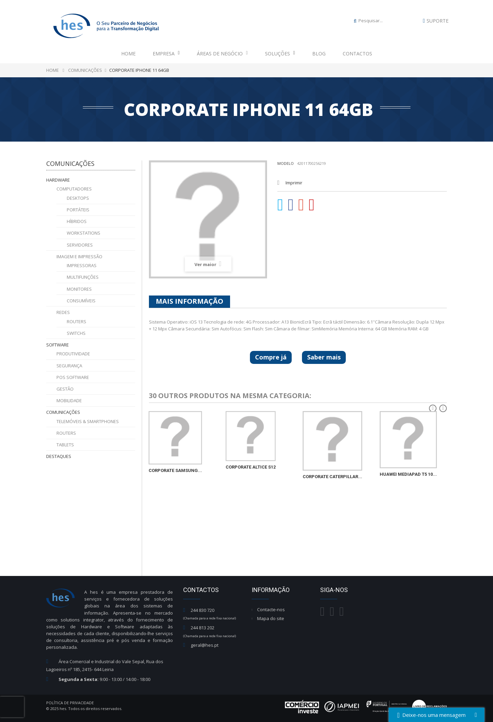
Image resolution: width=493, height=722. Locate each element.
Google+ (301, 205)
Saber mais (324, 357)
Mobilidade (69, 400)
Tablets (65, 445)
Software (57, 345)
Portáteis (78, 210)
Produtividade (73, 354)
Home (128, 53)
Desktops (78, 198)
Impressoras (82, 265)
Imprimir (294, 183)
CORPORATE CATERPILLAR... (332, 476)
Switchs (76, 333)
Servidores (80, 245)
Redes (63, 312)
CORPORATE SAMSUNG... (175, 470)
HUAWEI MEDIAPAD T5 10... (408, 474)
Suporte (437, 20)
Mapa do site (270, 618)
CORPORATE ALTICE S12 (251, 467)
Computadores (74, 189)
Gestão (65, 389)
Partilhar (291, 205)
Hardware (58, 180)
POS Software (72, 377)
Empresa (166, 53)
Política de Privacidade (70, 702)
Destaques (58, 456)
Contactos (357, 53)
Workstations (83, 233)
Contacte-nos (271, 609)
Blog (319, 53)
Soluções (280, 53)
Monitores (79, 289)
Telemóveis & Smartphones (87, 421)
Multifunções (83, 277)
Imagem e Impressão (79, 256)
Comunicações (63, 412)
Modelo (285, 163)
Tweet (280, 205)
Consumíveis (81, 301)
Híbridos (77, 221)
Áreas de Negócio (222, 53)
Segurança (69, 366)
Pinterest (312, 205)
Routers (76, 321)
